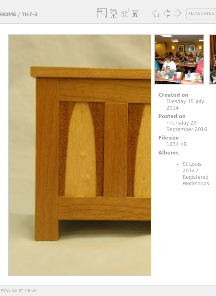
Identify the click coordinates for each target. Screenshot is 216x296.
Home (8, 14)
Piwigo (30, 290)
